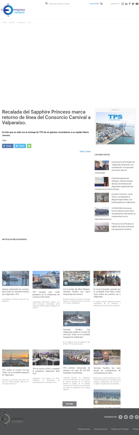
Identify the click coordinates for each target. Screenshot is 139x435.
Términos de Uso (120, 429)
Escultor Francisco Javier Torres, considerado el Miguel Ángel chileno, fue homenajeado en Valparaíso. (124, 201)
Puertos (12, 22)
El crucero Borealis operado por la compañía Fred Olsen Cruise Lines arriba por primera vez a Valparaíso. (107, 335)
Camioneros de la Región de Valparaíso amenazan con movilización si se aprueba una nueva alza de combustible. (115, 171)
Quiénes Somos (104, 429)
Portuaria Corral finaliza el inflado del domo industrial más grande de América (123, 229)
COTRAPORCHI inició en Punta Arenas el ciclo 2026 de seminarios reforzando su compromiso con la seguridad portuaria (115, 217)
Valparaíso (21, 22)
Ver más (69, 405)
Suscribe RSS (94, 3)
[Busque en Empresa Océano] (61, 3)
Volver (88, 151)
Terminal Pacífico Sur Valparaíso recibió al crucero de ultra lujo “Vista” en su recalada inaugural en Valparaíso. (76, 375)
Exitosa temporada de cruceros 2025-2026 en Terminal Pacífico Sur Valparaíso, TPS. (15, 333)
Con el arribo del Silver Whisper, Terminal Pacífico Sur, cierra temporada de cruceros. (76, 333)
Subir (82, 151)
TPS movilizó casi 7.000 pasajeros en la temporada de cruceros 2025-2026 (46, 336)
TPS (29, 22)
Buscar (46, 3)
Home (4, 22)
